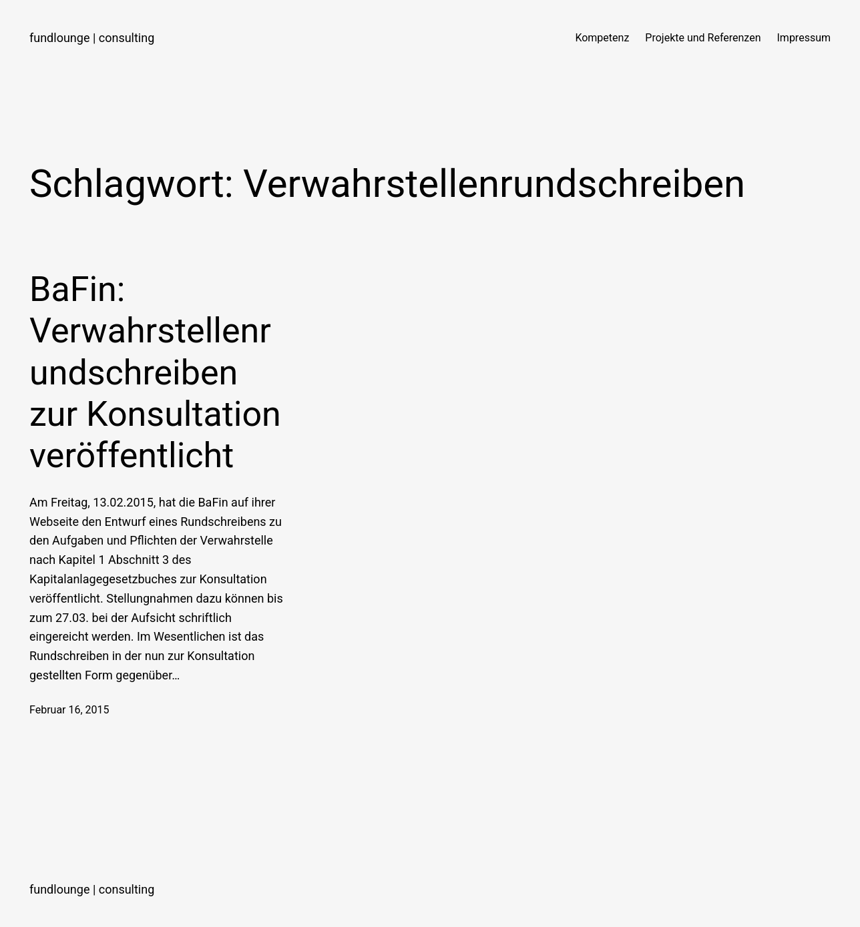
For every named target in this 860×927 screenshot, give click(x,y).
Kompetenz (602, 37)
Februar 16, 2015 (69, 709)
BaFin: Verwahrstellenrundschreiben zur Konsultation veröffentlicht (155, 373)
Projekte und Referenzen (703, 37)
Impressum (804, 37)
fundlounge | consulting (91, 38)
